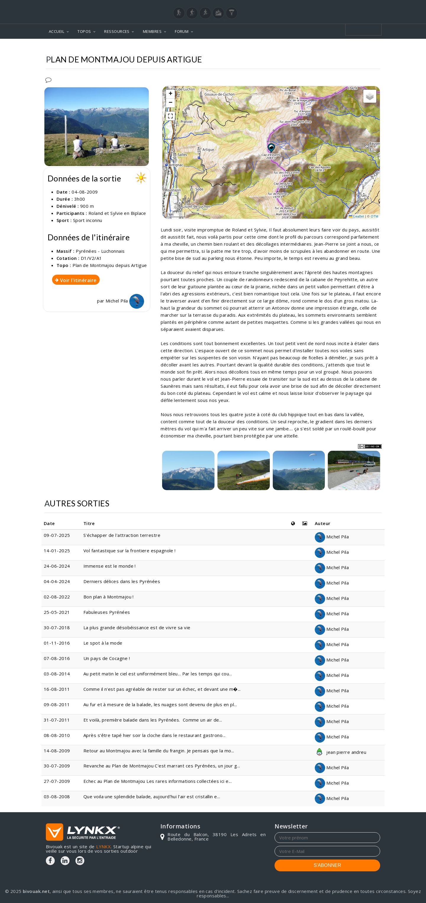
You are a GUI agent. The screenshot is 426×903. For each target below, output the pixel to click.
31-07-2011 (57, 720)
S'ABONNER (327, 865)
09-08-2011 (57, 704)
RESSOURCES (117, 31)
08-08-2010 (57, 735)
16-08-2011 (57, 689)
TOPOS (84, 31)
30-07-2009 (57, 766)
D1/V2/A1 (91, 258)
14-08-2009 (57, 751)
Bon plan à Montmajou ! (108, 597)
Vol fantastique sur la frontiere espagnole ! (129, 550)
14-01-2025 (57, 550)
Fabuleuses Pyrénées (106, 612)
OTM (374, 216)
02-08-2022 (57, 597)
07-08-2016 (57, 658)
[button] (271, 147)
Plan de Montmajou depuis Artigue (109, 265)
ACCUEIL (56, 31)
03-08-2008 (57, 796)
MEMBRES (152, 31)
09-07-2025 (57, 535)
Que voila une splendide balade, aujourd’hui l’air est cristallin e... (151, 796)
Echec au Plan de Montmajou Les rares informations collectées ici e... (157, 781)
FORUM (181, 31)
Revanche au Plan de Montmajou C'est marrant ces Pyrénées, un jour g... (161, 766)
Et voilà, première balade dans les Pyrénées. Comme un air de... (152, 720)
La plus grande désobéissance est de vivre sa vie (137, 627)
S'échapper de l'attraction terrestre (122, 535)
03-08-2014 (57, 674)
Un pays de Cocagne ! (106, 658)
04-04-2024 (57, 581)
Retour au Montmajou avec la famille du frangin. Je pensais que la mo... (158, 751)
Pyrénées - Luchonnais (100, 251)
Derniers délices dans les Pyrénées (121, 581)
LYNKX (103, 846)
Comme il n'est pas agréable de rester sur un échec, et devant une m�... (162, 689)
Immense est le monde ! (110, 566)
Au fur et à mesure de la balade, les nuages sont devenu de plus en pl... (160, 704)
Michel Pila (125, 301)
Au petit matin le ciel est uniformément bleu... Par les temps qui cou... (157, 674)
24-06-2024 (57, 566)
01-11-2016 (57, 643)
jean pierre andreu (341, 752)
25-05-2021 (57, 612)
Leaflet (356, 216)
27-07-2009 (57, 781)
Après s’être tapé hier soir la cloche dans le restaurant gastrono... (154, 735)
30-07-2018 (57, 627)
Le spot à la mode (102, 643)
